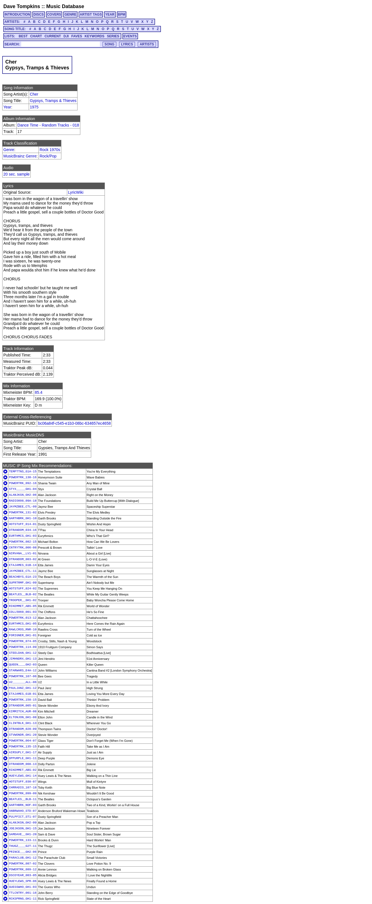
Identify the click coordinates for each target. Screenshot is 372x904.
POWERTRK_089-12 (23, 869)
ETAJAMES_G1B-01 (23, 694)
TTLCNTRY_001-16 (23, 893)
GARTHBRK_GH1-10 (23, 518)
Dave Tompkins (21, 6)
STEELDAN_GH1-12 (23, 653)
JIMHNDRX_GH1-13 (23, 658)
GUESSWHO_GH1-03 (23, 887)
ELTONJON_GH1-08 (23, 717)
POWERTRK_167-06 (23, 676)
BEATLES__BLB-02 (23, 594)
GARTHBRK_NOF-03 (23, 805)
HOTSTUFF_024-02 (23, 588)
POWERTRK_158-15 (23, 699)
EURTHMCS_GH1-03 (23, 536)
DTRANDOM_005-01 (23, 705)
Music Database (65, 6)
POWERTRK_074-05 (23, 641)
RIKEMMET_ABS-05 (23, 606)
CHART (36, 36)
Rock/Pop (48, 156)
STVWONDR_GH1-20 (23, 735)
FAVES (76, 36)
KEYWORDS (95, 36)
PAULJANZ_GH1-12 (23, 688)
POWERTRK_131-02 (23, 512)
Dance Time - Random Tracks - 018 (48, 125)
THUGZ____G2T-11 (23, 846)
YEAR (109, 14)
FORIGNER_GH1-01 (23, 635)
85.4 (38, 392)
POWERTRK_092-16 (23, 483)
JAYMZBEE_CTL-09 (23, 506)
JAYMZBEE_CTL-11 (23, 571)
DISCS (38, 14)
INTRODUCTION (17, 14)
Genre (8, 149)
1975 (34, 107)
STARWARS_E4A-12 (23, 670)
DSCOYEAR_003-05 (23, 875)
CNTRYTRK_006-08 (23, 547)
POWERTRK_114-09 (23, 647)
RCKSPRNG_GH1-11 (23, 898)
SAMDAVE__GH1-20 (23, 834)
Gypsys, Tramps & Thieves (53, 100)
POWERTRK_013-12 (23, 617)
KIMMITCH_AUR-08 (23, 711)
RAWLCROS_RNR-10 (23, 629)
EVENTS (130, 36)
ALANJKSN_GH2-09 (23, 822)
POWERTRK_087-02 (23, 863)
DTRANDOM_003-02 (23, 559)
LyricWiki (75, 192)
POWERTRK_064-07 (23, 740)
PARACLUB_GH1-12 (23, 857)
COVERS (54, 14)
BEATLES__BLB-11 (23, 799)
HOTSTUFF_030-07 (23, 781)
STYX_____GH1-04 (23, 489)
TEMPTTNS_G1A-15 (23, 471)
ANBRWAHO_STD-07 (23, 811)
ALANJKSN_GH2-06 (23, 495)
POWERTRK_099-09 (23, 793)
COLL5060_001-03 (23, 612)
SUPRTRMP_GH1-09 (23, 582)
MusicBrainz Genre (20, 156)
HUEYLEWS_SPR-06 (23, 881)
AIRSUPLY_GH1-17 (23, 752)
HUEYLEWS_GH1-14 (23, 775)
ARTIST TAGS (91, 14)
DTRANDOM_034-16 (23, 530)
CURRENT (53, 36)
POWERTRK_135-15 (23, 746)
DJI (66, 36)
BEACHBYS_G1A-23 (23, 577)
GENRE (70, 14)
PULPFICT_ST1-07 (23, 816)
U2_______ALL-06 (23, 682)
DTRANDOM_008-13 (23, 764)
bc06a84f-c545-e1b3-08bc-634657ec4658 (74, 423)
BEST (23, 36)
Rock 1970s (50, 149)
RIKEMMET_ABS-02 (23, 770)
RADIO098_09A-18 (23, 500)
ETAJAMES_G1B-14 (23, 565)
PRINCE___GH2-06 (23, 852)
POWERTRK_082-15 (23, 541)
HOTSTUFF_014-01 (23, 524)
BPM (121, 14)
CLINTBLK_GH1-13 (23, 723)
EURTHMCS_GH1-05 (23, 623)
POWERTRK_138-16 (23, 477)
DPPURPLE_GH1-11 (23, 758)
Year (7, 107)
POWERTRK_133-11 (23, 840)
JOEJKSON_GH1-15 (23, 828)
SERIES (113, 36)
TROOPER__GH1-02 (23, 600)
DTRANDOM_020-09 (23, 729)
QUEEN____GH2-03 (23, 664)
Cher (34, 94)
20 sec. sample (16, 174)
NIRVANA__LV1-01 (23, 553)
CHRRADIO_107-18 (23, 787)
